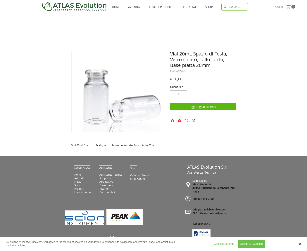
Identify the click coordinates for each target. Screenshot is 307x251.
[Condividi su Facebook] (172, 120)
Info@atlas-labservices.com (209, 209)
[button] (290, 7)
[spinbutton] (178, 93)
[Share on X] (193, 120)
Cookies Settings (224, 245)
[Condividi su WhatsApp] (186, 120)
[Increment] (184, 93)
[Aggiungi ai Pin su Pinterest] (179, 120)
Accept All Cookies (251, 245)
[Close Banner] (300, 245)
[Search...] (234, 6)
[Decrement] (173, 93)
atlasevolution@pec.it (212, 213)
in (115, 238)
